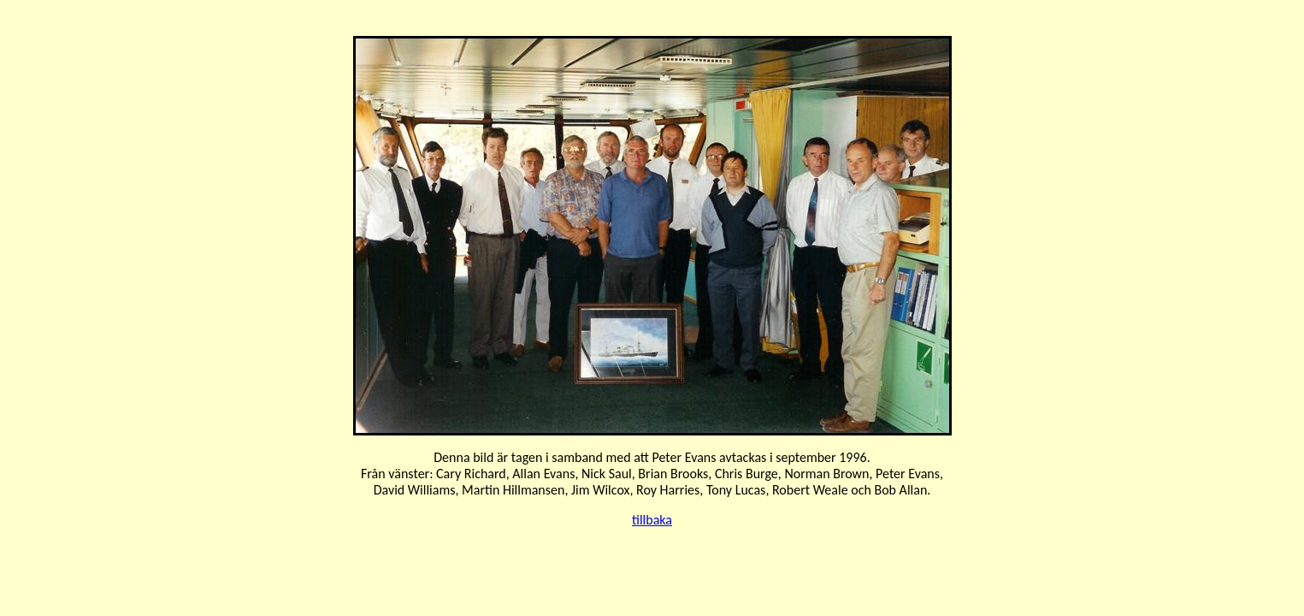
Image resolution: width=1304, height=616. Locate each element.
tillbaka (652, 520)
